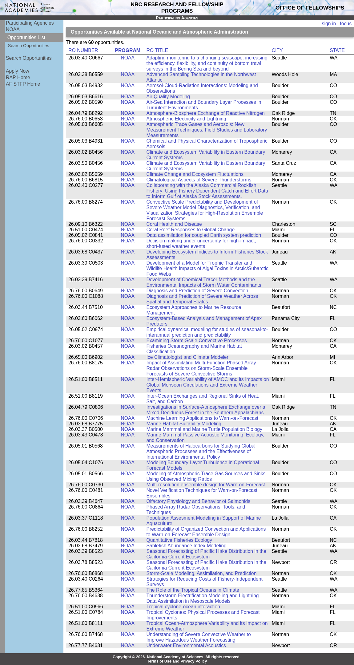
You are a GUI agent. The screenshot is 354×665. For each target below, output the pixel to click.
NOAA (13, 29)
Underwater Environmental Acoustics (186, 645)
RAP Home (18, 77)
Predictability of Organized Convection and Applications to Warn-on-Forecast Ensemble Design (206, 531)
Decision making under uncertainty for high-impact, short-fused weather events (201, 243)
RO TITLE (157, 50)
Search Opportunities (28, 45)
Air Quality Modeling (168, 96)
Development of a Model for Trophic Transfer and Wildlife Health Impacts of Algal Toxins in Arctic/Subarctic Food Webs (207, 268)
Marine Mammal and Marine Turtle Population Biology (204, 429)
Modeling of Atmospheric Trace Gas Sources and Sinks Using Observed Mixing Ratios (205, 476)
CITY (277, 50)
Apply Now (17, 71)
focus (346, 23)
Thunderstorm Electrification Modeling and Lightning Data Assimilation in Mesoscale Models (202, 598)
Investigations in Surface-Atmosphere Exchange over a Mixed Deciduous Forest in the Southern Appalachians (205, 409)
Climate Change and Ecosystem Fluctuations (194, 174)
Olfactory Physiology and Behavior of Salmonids (198, 501)
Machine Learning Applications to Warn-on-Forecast (202, 418)
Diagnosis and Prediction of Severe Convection (197, 290)
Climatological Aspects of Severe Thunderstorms (198, 179)
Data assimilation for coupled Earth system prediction (203, 235)
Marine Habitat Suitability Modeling (183, 423)
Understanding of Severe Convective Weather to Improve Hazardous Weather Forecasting (198, 637)
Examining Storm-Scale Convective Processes (196, 340)
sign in (329, 23)
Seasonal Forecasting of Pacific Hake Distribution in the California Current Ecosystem (206, 554)
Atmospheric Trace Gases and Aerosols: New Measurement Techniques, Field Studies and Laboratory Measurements (206, 130)
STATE (337, 50)
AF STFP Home (23, 84)
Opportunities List (26, 37)
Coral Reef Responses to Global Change (190, 229)
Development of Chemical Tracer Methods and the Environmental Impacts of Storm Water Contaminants (203, 282)
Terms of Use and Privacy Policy (177, 661)
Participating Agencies (30, 23)
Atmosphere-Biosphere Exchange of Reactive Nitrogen (205, 113)
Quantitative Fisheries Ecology (179, 540)
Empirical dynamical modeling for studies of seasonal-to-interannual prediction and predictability (207, 332)
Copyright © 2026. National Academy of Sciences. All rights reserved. (177, 657)
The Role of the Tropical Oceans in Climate (192, 590)
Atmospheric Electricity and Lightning (186, 118)
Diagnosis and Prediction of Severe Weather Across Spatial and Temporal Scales (202, 299)
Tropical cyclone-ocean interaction (183, 606)
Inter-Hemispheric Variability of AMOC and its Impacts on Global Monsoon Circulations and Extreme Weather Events (207, 385)
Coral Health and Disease (174, 224)
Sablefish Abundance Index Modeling (186, 545)
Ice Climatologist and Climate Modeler (187, 357)
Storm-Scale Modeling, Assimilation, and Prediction (201, 573)
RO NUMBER (83, 50)
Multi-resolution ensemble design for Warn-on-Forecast (205, 484)
